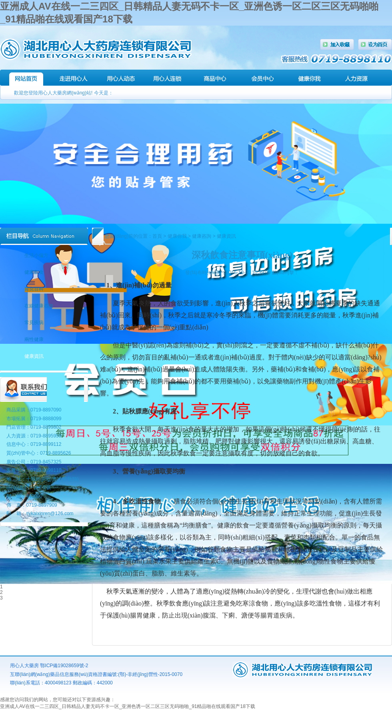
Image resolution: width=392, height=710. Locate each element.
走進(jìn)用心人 (73, 78)
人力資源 (357, 78)
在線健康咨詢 (38, 306)
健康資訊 (226, 236)
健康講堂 (309, 78)
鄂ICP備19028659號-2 (64, 665)
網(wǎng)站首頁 (26, 78)
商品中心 (215, 78)
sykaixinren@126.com (49, 513)
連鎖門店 (168, 78)
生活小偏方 (36, 255)
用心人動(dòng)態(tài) (121, 78)
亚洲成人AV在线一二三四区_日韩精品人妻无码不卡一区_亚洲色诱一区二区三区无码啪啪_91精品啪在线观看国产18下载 (127, 706)
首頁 (157, 236)
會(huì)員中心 (262, 78)
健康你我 (177, 236)
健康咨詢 (201, 236)
